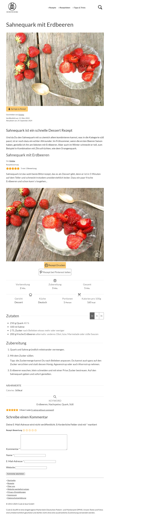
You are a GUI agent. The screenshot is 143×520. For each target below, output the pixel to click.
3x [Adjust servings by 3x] (101, 316)
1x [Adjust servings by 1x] (92, 316)
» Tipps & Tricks (79, 7)
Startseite (11, 483)
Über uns (11, 489)
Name (10, 457)
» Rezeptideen (64, 7)
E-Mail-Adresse (15, 464)
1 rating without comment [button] (42, 410)
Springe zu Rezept (17, 109)
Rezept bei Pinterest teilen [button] (55, 272)
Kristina (21, 115)
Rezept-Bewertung (14, 430)
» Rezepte (52, 7)
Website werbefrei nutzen (18, 492)
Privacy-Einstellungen (16, 495)
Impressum (12, 498)
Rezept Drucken (55, 265)
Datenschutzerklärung (16, 501)
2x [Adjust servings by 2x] (97, 316)
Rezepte (10, 486)
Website (10, 470)
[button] (7, 168)
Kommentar (13, 451)
